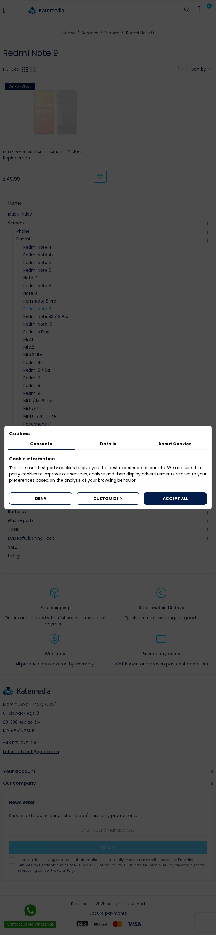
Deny (40, 499)
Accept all (175, 499)
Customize (108, 499)
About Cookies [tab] (174, 444)
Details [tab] (108, 444)
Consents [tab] (41, 444)
